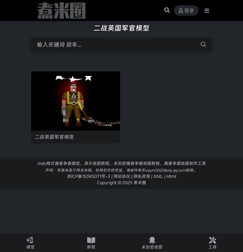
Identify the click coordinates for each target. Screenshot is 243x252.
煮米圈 (139, 182)
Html (171, 176)
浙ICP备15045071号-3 (88, 176)
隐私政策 (141, 176)
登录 (186, 10)
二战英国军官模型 (54, 137)
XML (158, 176)
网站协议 (121, 176)
